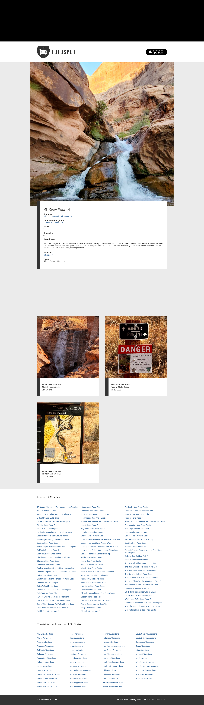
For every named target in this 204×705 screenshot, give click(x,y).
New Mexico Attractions (112, 654)
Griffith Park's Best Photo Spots (49, 611)
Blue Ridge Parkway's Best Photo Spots (53, 539)
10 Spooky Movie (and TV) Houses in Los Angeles (57, 507)
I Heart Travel (122, 700)
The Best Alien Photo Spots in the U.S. (140, 563)
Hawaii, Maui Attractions (46, 682)
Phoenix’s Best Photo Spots (92, 611)
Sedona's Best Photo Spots (136, 547)
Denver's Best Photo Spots (48, 582)
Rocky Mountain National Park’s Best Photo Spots (145, 521)
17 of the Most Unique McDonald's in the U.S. (55, 514)
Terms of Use (148, 700)
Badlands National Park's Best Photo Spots (54, 532)
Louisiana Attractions (78, 658)
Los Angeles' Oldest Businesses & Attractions (99, 550)
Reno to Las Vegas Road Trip (137, 514)
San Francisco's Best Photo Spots (138, 532)
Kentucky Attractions (78, 654)
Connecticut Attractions (46, 658)
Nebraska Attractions (111, 638)
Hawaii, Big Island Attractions (48, 674)
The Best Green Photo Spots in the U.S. (141, 567)
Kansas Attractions (77, 650)
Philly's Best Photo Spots (91, 608)
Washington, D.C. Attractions (147, 666)
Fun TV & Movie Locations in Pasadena (53, 597)
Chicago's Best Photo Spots (48, 561)
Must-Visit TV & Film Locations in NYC (96, 575)
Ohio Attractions (109, 670)
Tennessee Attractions (145, 642)
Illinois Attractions (77, 638)
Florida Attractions (44, 666)
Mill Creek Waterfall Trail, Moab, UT (57, 216)
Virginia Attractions (143, 658)
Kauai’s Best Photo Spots (91, 525)
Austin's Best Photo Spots (47, 529)
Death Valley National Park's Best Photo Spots (55, 579)
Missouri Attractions (78, 686)
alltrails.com (48, 255)
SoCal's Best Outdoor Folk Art (137, 556)
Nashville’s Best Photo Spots (92, 579)
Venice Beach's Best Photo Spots (138, 596)
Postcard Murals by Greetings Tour (139, 511)
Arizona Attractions (44, 642)
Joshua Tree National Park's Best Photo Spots (99, 521)
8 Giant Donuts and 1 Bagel (48, 518)
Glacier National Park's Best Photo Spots (53, 600)
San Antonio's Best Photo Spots (138, 525)
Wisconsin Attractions (144, 674)
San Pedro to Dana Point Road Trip (139, 539)
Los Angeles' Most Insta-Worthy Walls (96, 543)
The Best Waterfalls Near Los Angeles (140, 570)
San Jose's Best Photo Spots (136, 536)
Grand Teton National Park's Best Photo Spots (55, 604)
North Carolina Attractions (113, 662)
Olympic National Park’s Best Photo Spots (98, 593)
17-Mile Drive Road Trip (46, 511)
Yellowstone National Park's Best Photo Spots (143, 603)
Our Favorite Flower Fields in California (97, 600)
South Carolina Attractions (146, 634)
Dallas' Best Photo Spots (47, 575)
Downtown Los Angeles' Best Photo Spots (54, 590)
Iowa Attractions (76, 646)
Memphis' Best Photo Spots (92, 564)
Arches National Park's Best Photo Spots (53, 521)
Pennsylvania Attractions (113, 682)
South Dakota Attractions (146, 638)
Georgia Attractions (44, 670)
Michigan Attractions (78, 674)
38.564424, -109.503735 (53, 223)
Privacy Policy (135, 700)
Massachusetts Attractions (80, 670)
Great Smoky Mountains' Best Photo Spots (54, 608)
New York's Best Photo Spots (92, 586)
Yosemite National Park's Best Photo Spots (142, 606)
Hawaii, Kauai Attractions (47, 678)
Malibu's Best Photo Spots (91, 557)
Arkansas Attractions (45, 646)
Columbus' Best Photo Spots (48, 564)
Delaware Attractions (45, 662)
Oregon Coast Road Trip (91, 597)
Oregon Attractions (110, 678)
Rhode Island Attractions (113, 686)
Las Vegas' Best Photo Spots (92, 536)
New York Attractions (111, 658)
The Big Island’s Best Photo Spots (138, 574)
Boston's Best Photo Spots (47, 543)
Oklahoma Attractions (111, 674)
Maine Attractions (77, 662)
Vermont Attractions (144, 654)
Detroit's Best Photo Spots (47, 586)
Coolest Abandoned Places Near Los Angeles (55, 568)
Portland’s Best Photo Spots (136, 507)
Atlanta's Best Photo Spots (47, 525)
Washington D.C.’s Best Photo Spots (139, 599)
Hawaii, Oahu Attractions (47, 686)
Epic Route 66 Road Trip (47, 593)
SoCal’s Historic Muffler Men (136, 560)
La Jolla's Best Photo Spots (92, 532)
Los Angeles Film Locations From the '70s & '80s (100, 539)
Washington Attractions (145, 662)
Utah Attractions (142, 650)
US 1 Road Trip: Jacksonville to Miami (140, 592)
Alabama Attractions (45, 634)
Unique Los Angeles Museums (137, 588)
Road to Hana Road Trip (135, 518)
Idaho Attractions (77, 634)
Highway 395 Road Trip (90, 507)
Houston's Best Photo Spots (92, 511)
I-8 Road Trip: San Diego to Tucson (95, 514)
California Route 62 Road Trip (49, 550)
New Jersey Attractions (112, 650)
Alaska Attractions (44, 638)
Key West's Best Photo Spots (92, 529)
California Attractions (45, 650)
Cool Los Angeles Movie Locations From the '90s (56, 572)
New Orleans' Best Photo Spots (93, 582)
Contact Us (160, 700)
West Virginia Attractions (146, 670)
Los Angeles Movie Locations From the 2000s (99, 547)
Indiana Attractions (77, 642)
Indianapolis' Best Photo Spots (93, 518)
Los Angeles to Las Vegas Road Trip (95, 554)
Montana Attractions (111, 634)
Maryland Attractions (78, 666)
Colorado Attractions (45, 654)
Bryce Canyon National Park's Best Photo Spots (56, 547)
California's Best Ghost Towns (49, 554)
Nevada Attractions (110, 642)
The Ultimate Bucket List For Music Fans (141, 585)
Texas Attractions (143, 646)
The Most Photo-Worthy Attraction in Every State (144, 581)
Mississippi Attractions (79, 682)
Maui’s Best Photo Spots (91, 561)
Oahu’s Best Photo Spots (91, 590)
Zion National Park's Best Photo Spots (140, 610)
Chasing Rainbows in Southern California (53, 557)
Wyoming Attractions (144, 678)
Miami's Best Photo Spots (91, 568)
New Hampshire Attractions (114, 646)
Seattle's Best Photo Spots (135, 543)
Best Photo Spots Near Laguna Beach (52, 536)
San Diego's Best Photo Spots (137, 529)
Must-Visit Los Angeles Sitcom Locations (97, 572)
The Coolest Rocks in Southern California (141, 577)
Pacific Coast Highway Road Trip (94, 604)
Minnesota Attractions (78, 678)
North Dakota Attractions (113, 666)
